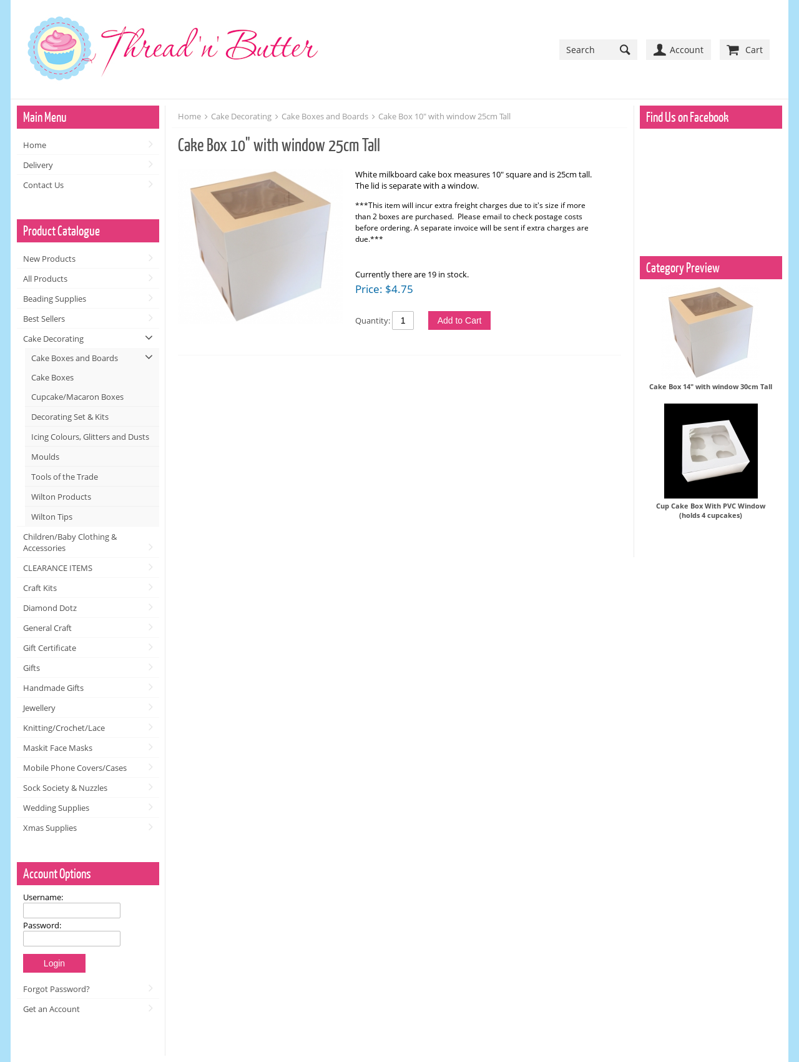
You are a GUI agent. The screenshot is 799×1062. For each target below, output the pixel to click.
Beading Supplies (54, 298)
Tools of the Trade (64, 476)
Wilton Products (61, 496)
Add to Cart (460, 320)
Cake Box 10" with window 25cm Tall (444, 116)
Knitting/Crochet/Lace (64, 727)
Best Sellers (44, 318)
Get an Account (51, 1009)
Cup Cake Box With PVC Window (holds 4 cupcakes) (710, 510)
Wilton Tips (51, 516)
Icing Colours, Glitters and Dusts (90, 436)
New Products (49, 258)
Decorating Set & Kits (70, 416)
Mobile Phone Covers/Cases (75, 767)
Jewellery (39, 707)
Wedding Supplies (56, 807)
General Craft (47, 627)
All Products (45, 278)
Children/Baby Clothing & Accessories (70, 542)
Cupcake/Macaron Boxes (77, 396)
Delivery (38, 165)
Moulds (45, 456)
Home (34, 145)
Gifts (31, 667)
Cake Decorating (53, 338)
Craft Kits (40, 587)
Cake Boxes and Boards (74, 358)
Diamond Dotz (50, 607)
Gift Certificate (49, 647)
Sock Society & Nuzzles (65, 787)
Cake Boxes (52, 377)
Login (54, 963)
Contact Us (43, 185)
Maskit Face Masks (57, 747)
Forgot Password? (56, 989)
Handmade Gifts (53, 687)
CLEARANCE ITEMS (57, 567)
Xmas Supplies (50, 827)
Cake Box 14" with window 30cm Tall (710, 386)
